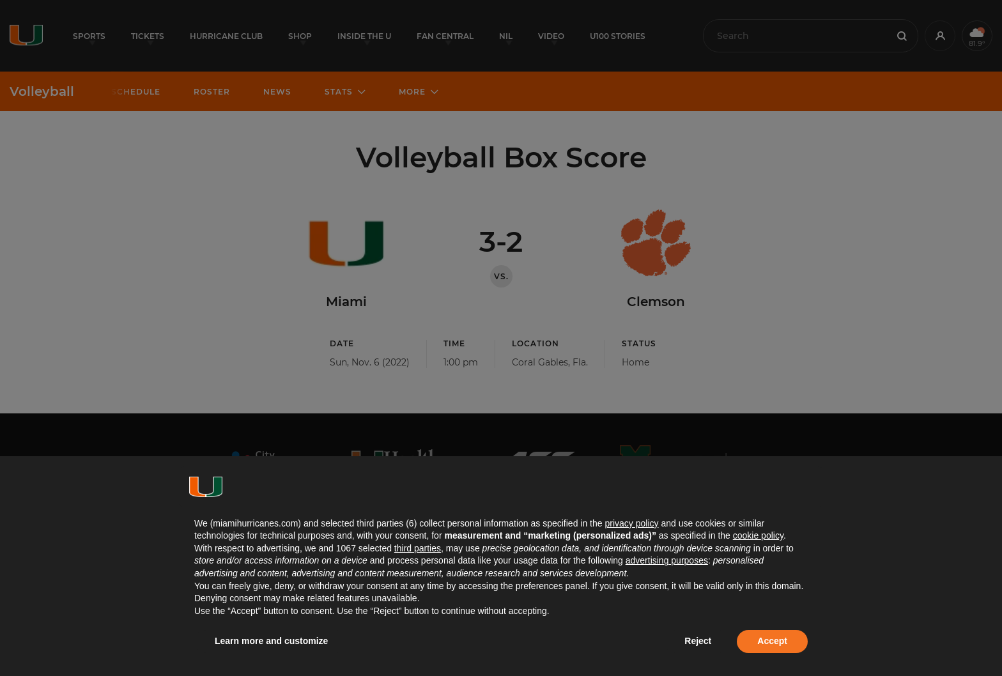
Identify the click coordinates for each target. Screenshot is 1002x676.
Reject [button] (697, 641)
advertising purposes (667, 560)
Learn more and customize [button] (271, 641)
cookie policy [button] (758, 535)
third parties (417, 548)
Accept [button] (772, 641)
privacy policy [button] (631, 523)
